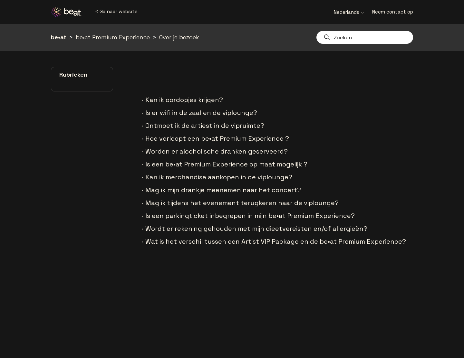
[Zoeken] (364, 37)
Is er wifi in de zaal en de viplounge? (201, 112)
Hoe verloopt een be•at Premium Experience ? (217, 138)
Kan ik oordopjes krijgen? (184, 100)
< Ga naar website (116, 11)
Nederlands (349, 12)
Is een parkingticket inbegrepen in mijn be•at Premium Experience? (250, 216)
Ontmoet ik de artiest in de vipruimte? (204, 125)
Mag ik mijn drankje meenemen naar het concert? (223, 190)
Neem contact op (392, 12)
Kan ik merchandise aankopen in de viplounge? (218, 177)
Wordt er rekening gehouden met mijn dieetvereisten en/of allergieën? (256, 228)
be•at (58, 37)
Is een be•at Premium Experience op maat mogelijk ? (226, 164)
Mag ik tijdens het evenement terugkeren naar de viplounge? (242, 203)
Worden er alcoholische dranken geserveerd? (216, 151)
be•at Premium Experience (113, 37)
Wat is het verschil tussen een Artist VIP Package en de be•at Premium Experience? (275, 241)
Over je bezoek (179, 37)
